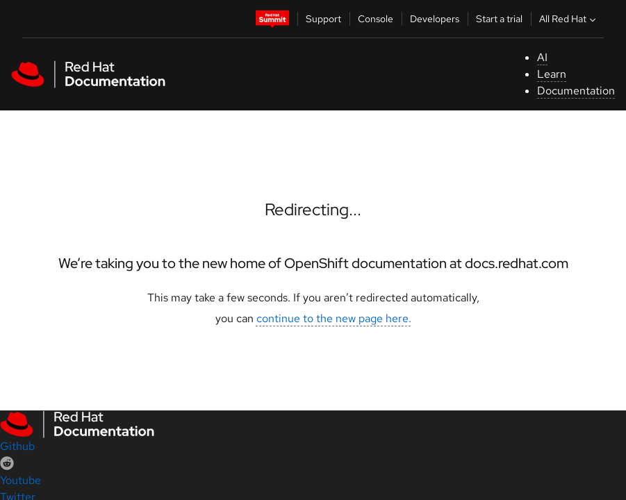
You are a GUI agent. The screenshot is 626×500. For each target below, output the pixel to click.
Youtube (20, 480)
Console (375, 18)
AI (542, 57)
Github (17, 446)
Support (323, 18)
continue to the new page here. (333, 318)
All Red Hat (569, 18)
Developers (434, 18)
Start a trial (499, 18)
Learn (551, 74)
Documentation (576, 90)
